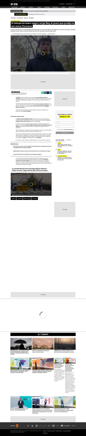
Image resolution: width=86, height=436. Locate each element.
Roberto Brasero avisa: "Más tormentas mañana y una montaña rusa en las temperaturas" (63, 410)
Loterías (31, 7)
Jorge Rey (19, 198)
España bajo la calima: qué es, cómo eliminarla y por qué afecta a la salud (31, 151)
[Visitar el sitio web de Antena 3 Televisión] (28, 426)
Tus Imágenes (20, 17)
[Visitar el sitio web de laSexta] (32, 426)
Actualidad (31, 17)
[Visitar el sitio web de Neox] (36, 426)
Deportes (22, 7)
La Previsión (13, 17)
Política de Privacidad (68, 129)
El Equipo (26, 17)
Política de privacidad (51, 430)
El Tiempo (34, 198)
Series (63, 7)
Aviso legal (44, 430)
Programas (47, 7)
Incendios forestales (62, 156)
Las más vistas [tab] (60, 140)
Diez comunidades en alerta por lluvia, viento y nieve (40, 351)
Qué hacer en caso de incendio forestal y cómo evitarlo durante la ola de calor (64, 158)
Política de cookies (59, 430)
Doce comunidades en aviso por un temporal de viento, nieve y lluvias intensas (64, 152)
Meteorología (27, 198)
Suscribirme (64, 132)
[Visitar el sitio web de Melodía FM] (62, 426)
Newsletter (71, 7)
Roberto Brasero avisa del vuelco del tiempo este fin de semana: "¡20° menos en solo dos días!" (20, 371)
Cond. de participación (67, 430)
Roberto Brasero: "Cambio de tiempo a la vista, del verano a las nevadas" (59, 366)
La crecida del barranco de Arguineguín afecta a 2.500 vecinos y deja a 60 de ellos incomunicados (30, 170)
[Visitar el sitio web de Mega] (45, 426)
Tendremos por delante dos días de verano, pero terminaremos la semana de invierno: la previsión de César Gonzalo (69, 368)
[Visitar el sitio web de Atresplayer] (67, 426)
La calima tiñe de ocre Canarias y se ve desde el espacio (27, 154)
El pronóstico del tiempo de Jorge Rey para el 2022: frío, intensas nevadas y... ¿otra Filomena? (33, 33)
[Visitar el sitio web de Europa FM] (58, 426)
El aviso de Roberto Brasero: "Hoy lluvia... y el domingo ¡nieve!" (19, 409)
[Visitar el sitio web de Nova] (41, 426)
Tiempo (39, 7)
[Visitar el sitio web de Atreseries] (49, 426)
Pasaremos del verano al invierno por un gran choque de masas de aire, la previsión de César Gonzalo (42, 371)
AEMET (13, 198)
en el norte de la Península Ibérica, (41, 105)
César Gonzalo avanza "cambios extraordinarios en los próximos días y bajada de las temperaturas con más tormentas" (42, 411)
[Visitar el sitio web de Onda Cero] (53, 426)
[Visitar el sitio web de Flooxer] (74, 426)
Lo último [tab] (68, 140)
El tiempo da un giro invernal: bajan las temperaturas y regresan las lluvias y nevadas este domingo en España (19, 352)
